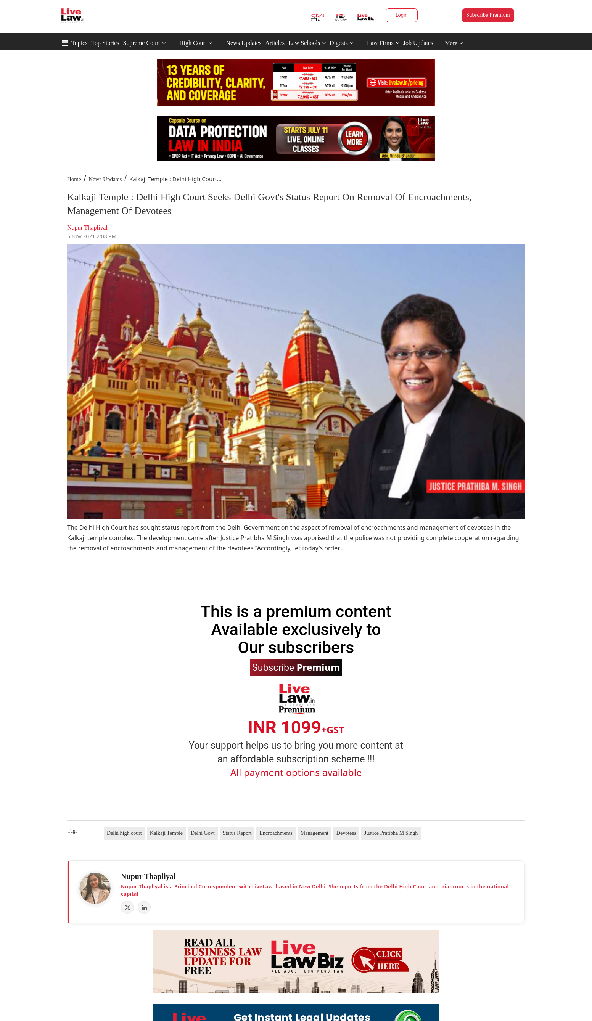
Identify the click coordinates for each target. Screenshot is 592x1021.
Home (74, 179)
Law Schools (307, 43)
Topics (79, 43)
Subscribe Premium (488, 15)
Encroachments (275, 833)
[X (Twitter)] (127, 907)
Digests (339, 43)
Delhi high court (124, 833)
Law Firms (383, 43)
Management (314, 833)
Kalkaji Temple (166, 833)
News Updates (243, 43)
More (454, 43)
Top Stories (105, 43)
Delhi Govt (203, 833)
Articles (275, 43)
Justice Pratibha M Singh (391, 833)
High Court (193, 43)
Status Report (237, 833)
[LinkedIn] (144, 907)
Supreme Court (141, 43)
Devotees (346, 833)
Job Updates (418, 43)
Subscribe (296, 667)
